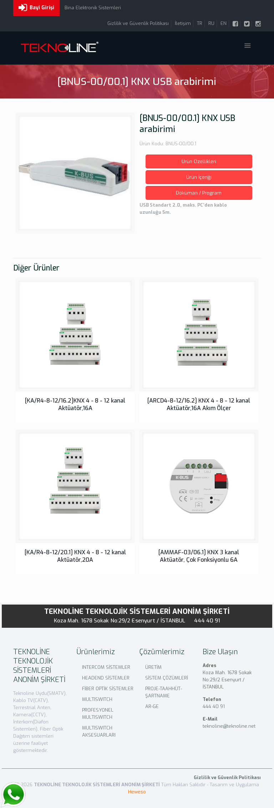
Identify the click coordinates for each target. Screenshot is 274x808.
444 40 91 (207, 620)
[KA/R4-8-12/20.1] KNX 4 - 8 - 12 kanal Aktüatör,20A (75, 556)
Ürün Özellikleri (199, 161)
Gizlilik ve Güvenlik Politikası (138, 23)
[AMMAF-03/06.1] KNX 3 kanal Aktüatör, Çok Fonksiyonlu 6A (198, 556)
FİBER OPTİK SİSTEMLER (107, 689)
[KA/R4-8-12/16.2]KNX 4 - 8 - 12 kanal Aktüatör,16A (75, 404)
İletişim (183, 23)
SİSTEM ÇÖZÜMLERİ (166, 678)
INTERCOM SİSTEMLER (106, 667)
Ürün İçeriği (199, 177)
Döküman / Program (199, 193)
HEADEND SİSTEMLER (106, 678)
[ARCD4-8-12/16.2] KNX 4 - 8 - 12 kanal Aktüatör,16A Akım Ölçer (198, 404)
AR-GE (152, 706)
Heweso (137, 792)
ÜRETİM (153, 667)
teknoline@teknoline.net (229, 726)
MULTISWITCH (97, 699)
